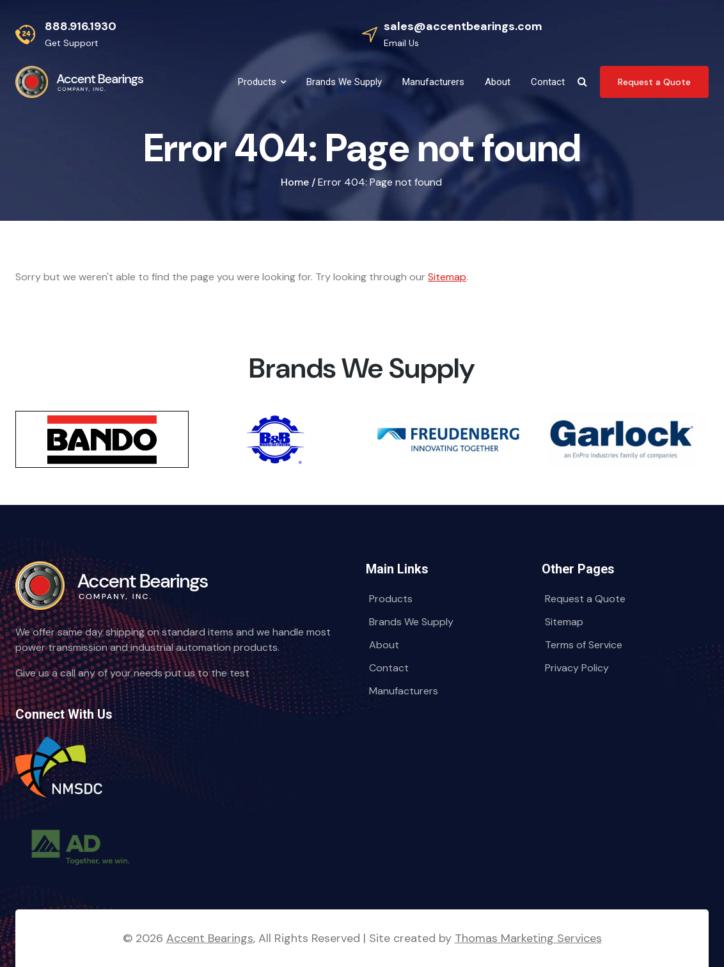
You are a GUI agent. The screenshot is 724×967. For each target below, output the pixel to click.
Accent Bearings (209, 938)
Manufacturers (403, 691)
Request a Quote (585, 598)
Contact (389, 668)
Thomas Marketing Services (528, 938)
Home (295, 182)
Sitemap (447, 277)
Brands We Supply (411, 621)
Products (391, 598)
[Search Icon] (582, 82)
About (384, 644)
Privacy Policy (577, 668)
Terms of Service (583, 644)
